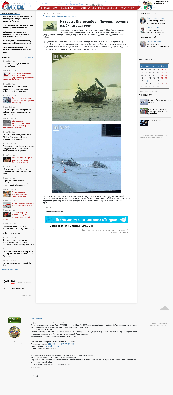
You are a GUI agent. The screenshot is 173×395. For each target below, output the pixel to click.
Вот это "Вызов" (155, 121)
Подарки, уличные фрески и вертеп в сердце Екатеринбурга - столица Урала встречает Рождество (18, 148)
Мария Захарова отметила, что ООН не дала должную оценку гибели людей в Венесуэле (17, 183)
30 (146, 72)
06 (142, 75)
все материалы (29, 58)
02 (154, 72)
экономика (98, 8)
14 (146, 78)
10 (158, 75)
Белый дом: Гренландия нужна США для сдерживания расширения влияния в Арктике (18, 76)
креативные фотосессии (148, 91)
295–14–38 (75, 344)
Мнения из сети (146, 95)
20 (142, 81)
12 (166, 75)
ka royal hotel (36, 367)
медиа (131, 8)
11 (162, 75)
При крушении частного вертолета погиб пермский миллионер (23, 100)
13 (142, 78)
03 (158, 72)
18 (162, 78)
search (137, 4)
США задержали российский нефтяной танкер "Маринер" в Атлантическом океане (16, 124)
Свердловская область (66, 16)
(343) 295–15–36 (53, 344)
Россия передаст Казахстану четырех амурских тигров (20, 194)
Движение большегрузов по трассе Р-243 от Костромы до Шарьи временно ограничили (17, 137)
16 (154, 78)
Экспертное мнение (147, 13)
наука (123, 8)
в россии (46, 8)
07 (146, 75)
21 (146, 81)
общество (112, 8)
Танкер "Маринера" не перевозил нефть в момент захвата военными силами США (17, 112)
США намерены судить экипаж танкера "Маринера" (16, 65)
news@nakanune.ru (51, 346)
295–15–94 (65, 344)
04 (162, 72)
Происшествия (49, 16)
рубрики (45, 5)
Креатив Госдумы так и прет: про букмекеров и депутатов (158, 111)
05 (166, 72)
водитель (83, 225)
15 (150, 78)
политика (84, 8)
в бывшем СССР (69, 8)
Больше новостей (10, 270)
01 (150, 72)
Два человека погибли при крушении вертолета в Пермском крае (17, 171)
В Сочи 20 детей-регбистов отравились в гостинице (23, 204)
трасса (75, 225)
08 (150, 75)
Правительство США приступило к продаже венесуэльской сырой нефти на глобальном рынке (17, 89)
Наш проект (36, 319)
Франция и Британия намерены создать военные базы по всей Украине (16, 216)
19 (166, 78)
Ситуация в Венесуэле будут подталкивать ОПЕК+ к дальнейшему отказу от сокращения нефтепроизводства (18, 229)
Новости (6, 58)
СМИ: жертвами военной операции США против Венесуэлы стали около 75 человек (18, 254)
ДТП (91, 225)
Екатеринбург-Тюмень (60, 225)
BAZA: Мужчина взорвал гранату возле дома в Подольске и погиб (22, 160)
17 (158, 78)
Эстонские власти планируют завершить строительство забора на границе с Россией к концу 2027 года (18, 242)
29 (142, 72)
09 (154, 75)
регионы (59, 4)
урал (55, 8)
